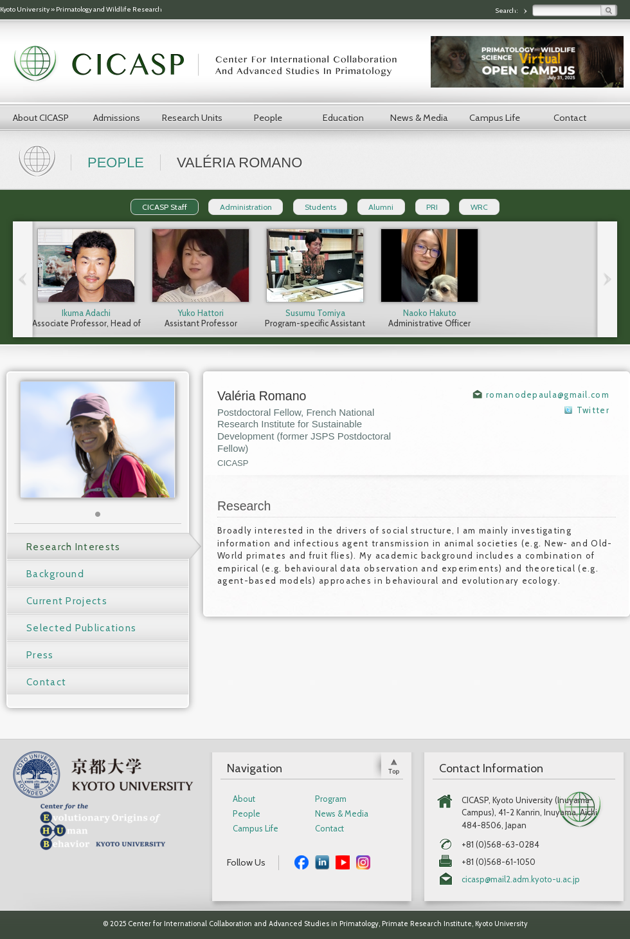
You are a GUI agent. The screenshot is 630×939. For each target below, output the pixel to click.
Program (330, 799)
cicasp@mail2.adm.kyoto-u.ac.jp (521, 879)
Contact (570, 118)
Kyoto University (25, 9)
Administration (246, 207)
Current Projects (66, 601)
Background (55, 574)
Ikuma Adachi (86, 313)
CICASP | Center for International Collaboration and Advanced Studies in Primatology (212, 64)
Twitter (593, 410)
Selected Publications (81, 628)
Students (320, 207)
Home (38, 159)
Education (343, 118)
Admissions (116, 118)
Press (40, 655)
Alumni (380, 207)
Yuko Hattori (201, 313)
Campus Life (494, 118)
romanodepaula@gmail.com (547, 394)
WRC (479, 207)
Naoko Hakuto (429, 313)
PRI (432, 207)
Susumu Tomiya (315, 313)
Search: (507, 10)
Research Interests (73, 547)
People (268, 118)
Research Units (192, 118)
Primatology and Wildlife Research (109, 9)
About (244, 799)
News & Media (419, 118)
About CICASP (41, 118)
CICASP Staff (164, 207)
